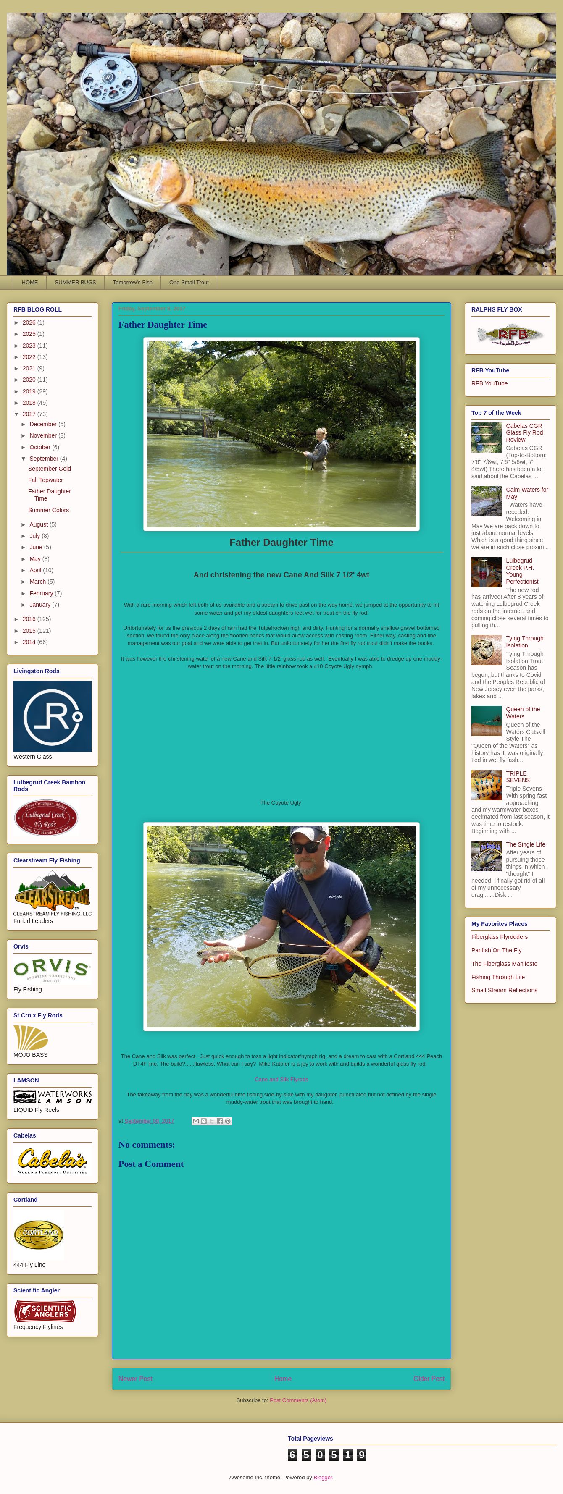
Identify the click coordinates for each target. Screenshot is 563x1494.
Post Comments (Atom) (298, 1400)
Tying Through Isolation (525, 642)
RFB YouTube (489, 383)
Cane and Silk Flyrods (281, 1079)
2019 (30, 391)
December (43, 424)
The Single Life (525, 844)
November (43, 435)
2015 (30, 630)
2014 (30, 642)
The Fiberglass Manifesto (504, 963)
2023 (30, 345)
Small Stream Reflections (504, 990)
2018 (30, 402)
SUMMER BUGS (75, 282)
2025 (30, 333)
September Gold (49, 468)
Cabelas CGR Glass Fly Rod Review (524, 432)
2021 (30, 368)
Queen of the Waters (523, 713)
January (40, 604)
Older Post (429, 1378)
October (40, 447)
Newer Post (135, 1378)
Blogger (322, 1477)
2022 (30, 357)
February (42, 593)
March (38, 581)
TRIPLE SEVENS (518, 777)
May (35, 559)
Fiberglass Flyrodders (499, 936)
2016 (30, 619)
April (36, 570)
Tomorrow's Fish (133, 282)
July (35, 535)
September (44, 458)
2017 (30, 414)
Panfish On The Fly (496, 950)
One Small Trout (189, 282)
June (36, 547)
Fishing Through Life (498, 977)
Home (283, 1378)
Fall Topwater (45, 480)
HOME (30, 282)
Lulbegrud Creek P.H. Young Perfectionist (522, 571)
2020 (30, 379)
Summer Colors (48, 510)
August (39, 524)
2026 (30, 322)
